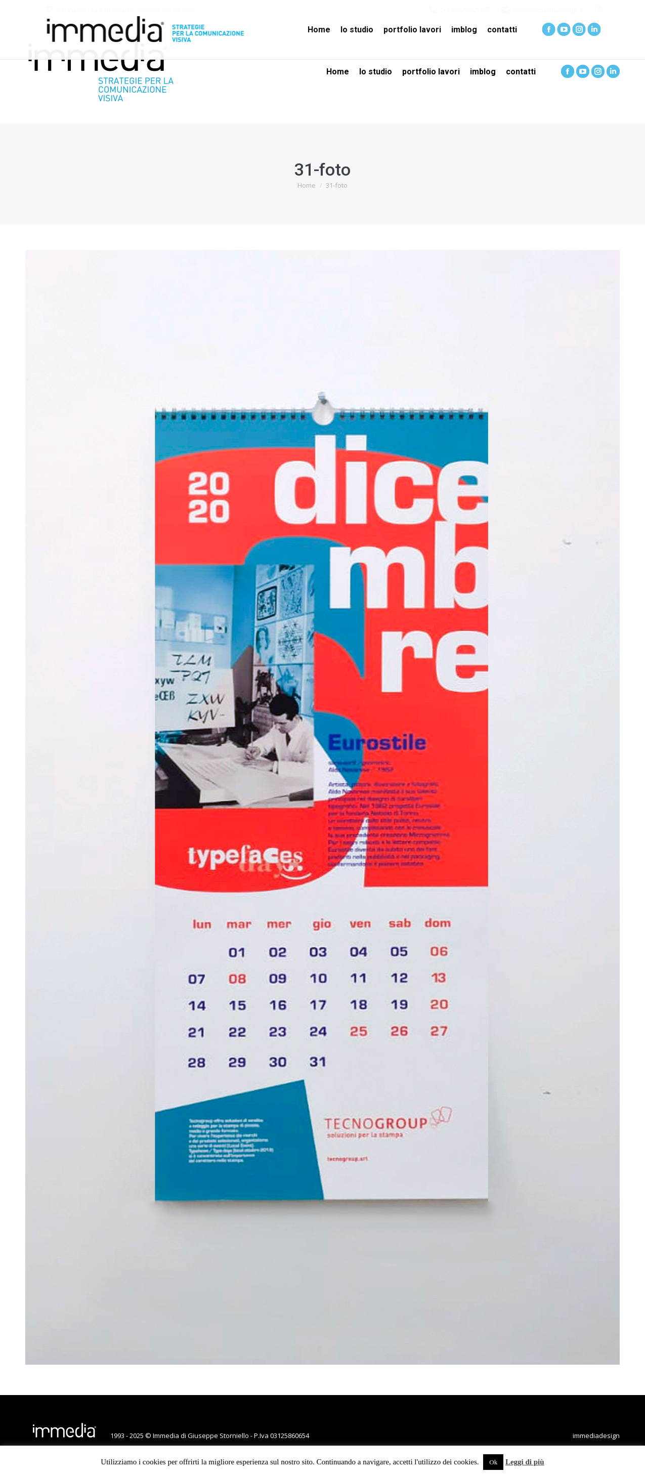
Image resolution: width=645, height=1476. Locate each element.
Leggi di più (524, 1462)
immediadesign (596, 1435)
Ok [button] (493, 1462)
